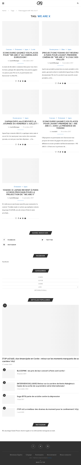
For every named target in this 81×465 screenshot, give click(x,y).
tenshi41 (54, 131)
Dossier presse (54, 49)
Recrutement (51, 455)
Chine (40, 284)
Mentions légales (16, 455)
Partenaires (39, 455)
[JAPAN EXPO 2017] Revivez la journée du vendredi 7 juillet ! (20, 122)
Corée (40, 277)
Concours (9, 49)
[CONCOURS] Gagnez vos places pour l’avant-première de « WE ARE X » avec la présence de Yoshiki (60, 124)
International (40, 290)
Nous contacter (65, 455)
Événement (18, 49)
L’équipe (29, 455)
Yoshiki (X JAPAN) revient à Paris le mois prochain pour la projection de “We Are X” (20, 192)
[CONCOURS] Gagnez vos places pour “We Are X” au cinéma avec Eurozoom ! (20, 55)
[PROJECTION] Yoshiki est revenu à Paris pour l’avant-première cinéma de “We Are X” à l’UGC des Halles (60, 56)
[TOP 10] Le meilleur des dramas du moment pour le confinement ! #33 (47, 409)
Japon (26, 49)
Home (4, 10)
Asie (40, 287)
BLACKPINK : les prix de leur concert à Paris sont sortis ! (41, 371)
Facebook (5, 262)
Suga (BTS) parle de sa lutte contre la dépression (38, 396)
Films (63, 49)
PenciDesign (50, 457)
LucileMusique (14, 61)
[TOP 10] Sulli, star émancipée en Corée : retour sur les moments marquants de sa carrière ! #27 (40, 360)
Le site (33, 49)
